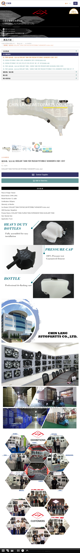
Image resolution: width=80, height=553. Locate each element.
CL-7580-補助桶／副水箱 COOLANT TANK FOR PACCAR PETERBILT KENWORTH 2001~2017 (30, 57)
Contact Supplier (40, 174)
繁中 (66, 3)
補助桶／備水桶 (40, 72)
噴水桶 (40, 75)
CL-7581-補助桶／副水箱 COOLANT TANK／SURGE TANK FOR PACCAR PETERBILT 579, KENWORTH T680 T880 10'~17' (38, 69)
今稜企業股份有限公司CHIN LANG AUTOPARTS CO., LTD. (18, 22)
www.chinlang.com (10, 35)
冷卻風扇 (40, 51)
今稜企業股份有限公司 (8, 43)
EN (70, 3)
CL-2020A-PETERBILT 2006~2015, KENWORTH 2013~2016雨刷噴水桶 (24, 60)
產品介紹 (19, 43)
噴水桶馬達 (40, 78)
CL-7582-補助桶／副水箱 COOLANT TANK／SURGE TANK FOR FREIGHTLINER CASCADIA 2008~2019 (33, 66)
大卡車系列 (28, 43)
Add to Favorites (40, 180)
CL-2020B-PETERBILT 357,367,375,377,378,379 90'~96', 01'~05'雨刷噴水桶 (26, 63)
